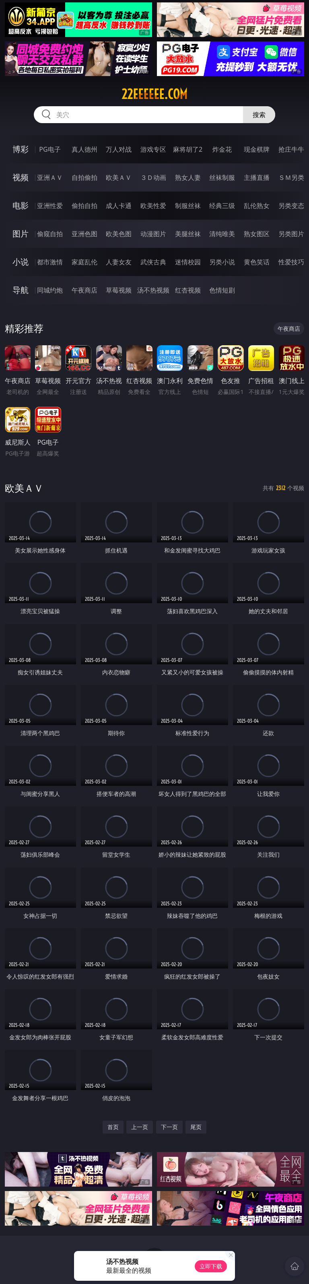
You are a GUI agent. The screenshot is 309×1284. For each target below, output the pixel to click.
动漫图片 (153, 233)
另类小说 (222, 262)
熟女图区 (257, 233)
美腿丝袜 (188, 233)
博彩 (20, 149)
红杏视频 (188, 290)
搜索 (259, 114)
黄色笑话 (257, 262)
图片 (20, 233)
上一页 (139, 1127)
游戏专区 (153, 149)
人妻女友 (119, 262)
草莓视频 (119, 290)
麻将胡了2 (187, 149)
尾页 (196, 1127)
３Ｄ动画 (153, 177)
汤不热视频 (153, 290)
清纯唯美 (222, 233)
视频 (20, 177)
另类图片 (291, 233)
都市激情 (50, 262)
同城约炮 (50, 290)
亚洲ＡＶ (50, 177)
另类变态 (291, 205)
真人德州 (84, 149)
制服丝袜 (188, 205)
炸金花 (222, 149)
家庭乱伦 (84, 262)
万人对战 (119, 149)
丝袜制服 (222, 177)
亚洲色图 (84, 233)
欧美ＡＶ (119, 177)
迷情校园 (188, 262)
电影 (20, 205)
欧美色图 (119, 233)
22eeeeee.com (154, 94)
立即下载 (211, 1266)
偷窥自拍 (50, 233)
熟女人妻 (188, 177)
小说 (20, 261)
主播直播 (257, 177)
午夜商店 (84, 290)
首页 (113, 1127)
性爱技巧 (291, 262)
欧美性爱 (153, 205)
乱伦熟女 (257, 205)
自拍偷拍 (84, 177)
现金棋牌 (257, 149)
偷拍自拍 (84, 205)
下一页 (169, 1127)
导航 (20, 289)
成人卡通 (119, 205)
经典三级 (222, 205)
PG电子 (49, 149)
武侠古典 (153, 262)
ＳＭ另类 (291, 177)
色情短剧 (222, 290)
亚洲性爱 (50, 205)
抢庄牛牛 (291, 149)
